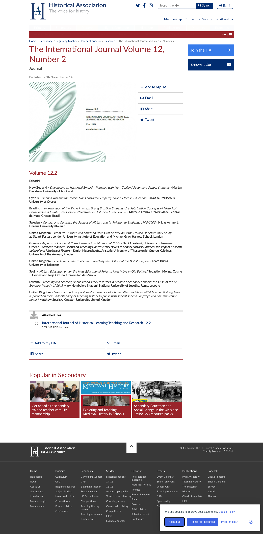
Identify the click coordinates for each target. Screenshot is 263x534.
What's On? (163, 487)
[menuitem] (39, 28)
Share (146, 109)
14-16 (109, 481)
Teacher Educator (91, 41)
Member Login (38, 501)
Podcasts (198, 28)
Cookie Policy (227, 511)
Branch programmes (168, 491)
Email (146, 98)
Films (109, 516)
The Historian (189, 487)
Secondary (63, 28)
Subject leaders (105, 34)
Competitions (152, 34)
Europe (212, 487)
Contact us (192, 19)
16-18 (109, 487)
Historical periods (116, 477)
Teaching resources (91, 514)
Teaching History (191, 481)
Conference (61, 511)
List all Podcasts (216, 477)
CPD (62, 34)
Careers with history (117, 506)
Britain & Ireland (216, 481)
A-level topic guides (117, 491)
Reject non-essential (202, 521)
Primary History (64, 506)
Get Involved (37, 491)
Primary (39, 28)
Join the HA (36, 496)
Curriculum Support (42, 34)
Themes (136, 490)
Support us (210, 19)
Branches (222, 28)
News (33, 481)
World (211, 491)
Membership (173, 19)
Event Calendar (165, 477)
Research (110, 41)
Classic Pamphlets (192, 496)
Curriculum (61, 477)
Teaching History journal (179, 34)
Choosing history (115, 501)
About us (226, 19)
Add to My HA (153, 87)
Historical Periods (141, 484)
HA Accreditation (129, 34)
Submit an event (140, 514)
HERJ (185, 501)
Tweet (147, 120)
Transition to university (119, 496)
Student (87, 28)
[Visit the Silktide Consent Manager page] (251, 522)
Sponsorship (163, 501)
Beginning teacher (80, 34)
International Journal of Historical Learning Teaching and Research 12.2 (96, 323)
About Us (35, 487)
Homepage (36, 477)
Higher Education (116, 28)
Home (32, 41)
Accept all (174, 521)
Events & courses (115, 521)
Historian (146, 28)
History (186, 491)
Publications (172, 28)
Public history (139, 509)
